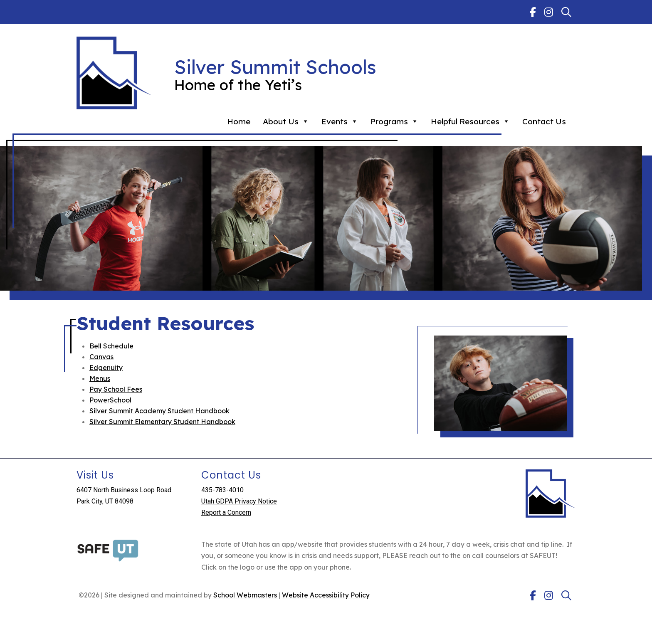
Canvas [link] (101, 357)
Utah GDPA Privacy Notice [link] (239, 501)
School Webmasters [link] (245, 595)
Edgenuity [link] (106, 367)
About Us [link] (286, 121)
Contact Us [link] (544, 121)
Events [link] (339, 121)
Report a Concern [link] (226, 512)
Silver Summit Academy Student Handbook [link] (159, 411)
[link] (533, 12)
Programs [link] (394, 121)
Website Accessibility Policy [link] (326, 595)
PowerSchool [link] (110, 400)
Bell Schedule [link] (111, 346)
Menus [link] (99, 378)
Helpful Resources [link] (470, 121)
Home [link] (238, 121)
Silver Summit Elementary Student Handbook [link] (162, 421)
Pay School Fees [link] (115, 389)
